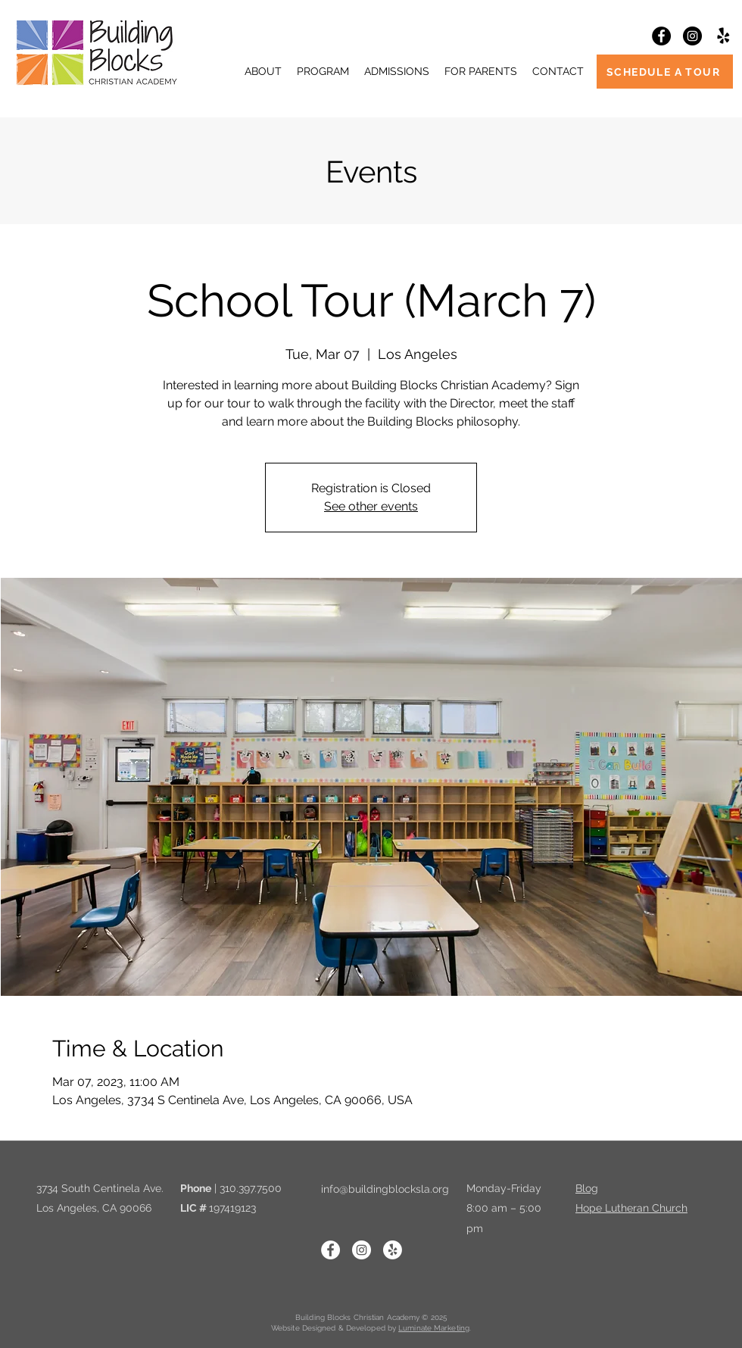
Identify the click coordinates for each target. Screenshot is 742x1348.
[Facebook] (661, 36)
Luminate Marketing (433, 1328)
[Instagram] (692, 36)
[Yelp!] (723, 36)
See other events (371, 506)
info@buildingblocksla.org (385, 1189)
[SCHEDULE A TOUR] (665, 72)
